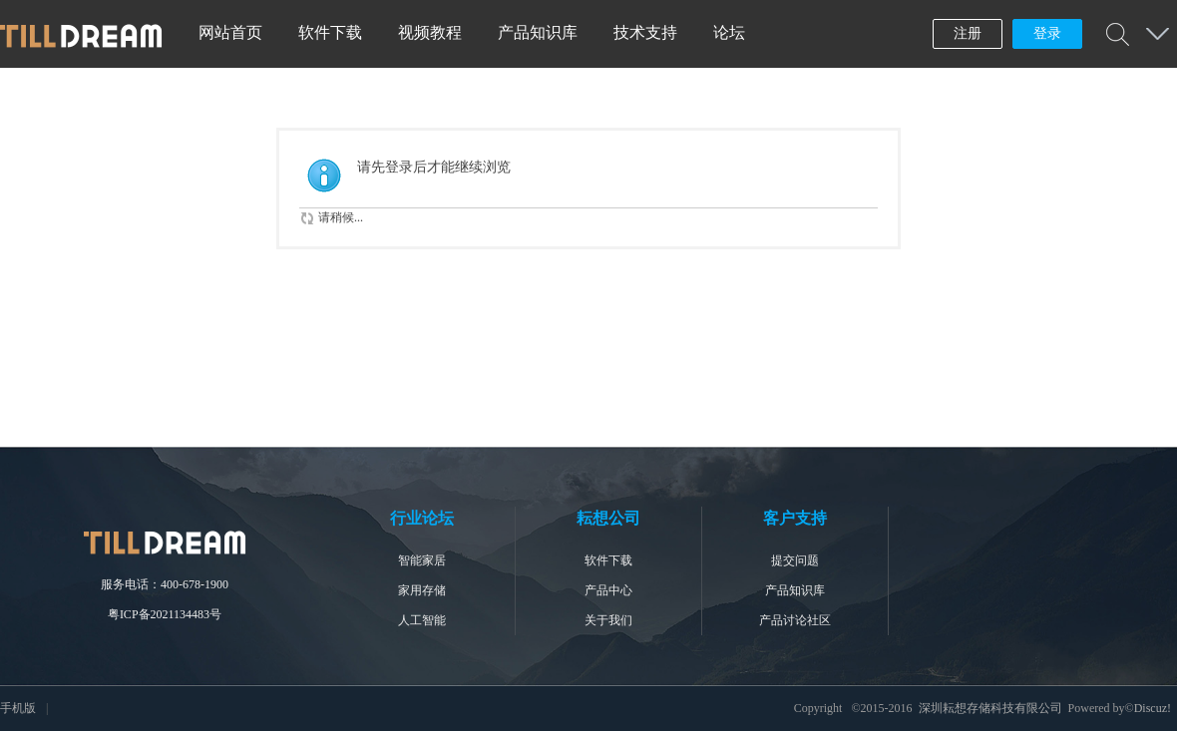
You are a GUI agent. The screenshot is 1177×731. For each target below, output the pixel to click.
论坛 (729, 32)
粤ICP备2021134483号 (164, 614)
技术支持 (645, 32)
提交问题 (795, 560)
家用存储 (422, 590)
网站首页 (230, 32)
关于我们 (608, 620)
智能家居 (422, 560)
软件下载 (330, 32)
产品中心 (608, 590)
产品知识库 (538, 32)
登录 (1047, 33)
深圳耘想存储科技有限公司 (990, 708)
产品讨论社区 (795, 620)
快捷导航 (1157, 34)
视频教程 (430, 32)
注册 (967, 33)
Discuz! (1152, 708)
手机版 (18, 708)
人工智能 (422, 620)
